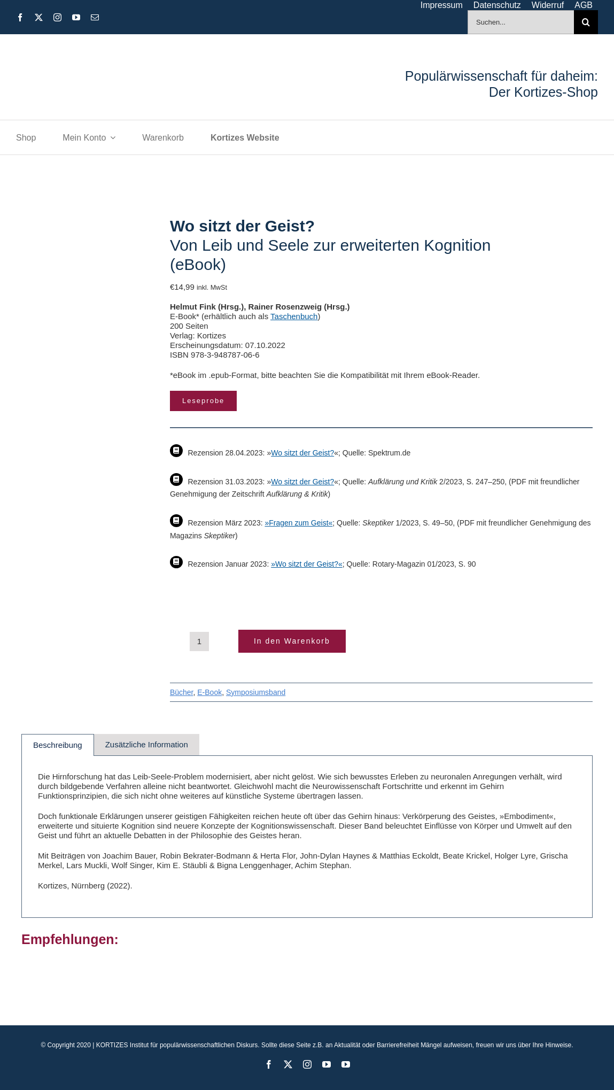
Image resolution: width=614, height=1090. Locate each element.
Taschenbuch (293, 316)
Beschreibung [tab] (57, 744)
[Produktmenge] (199, 641)
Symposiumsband (255, 692)
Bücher (181, 692)
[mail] (95, 17)
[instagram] (57, 17)
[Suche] (586, 22)
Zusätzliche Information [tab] (146, 744)
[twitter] (39, 17)
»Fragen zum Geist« (298, 523)
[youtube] (76, 17)
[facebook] (20, 17)
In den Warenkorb (292, 641)
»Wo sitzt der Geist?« (307, 564)
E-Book (209, 692)
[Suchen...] (521, 22)
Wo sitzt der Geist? (302, 453)
